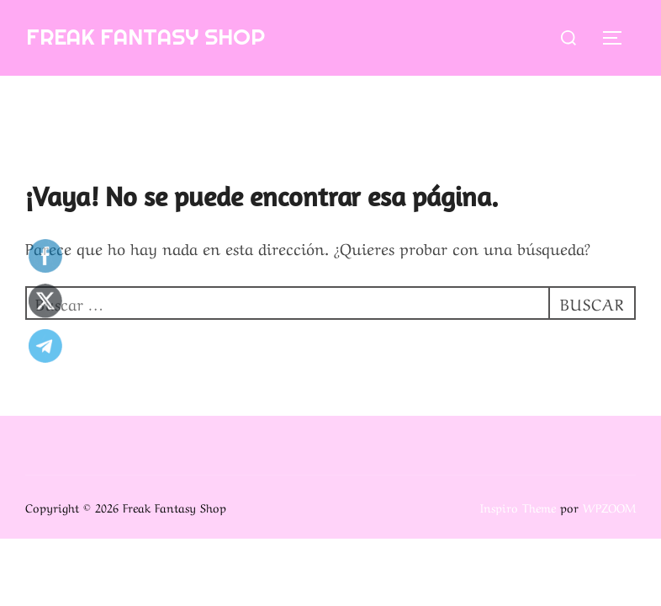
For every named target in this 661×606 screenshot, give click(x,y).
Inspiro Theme (518, 506)
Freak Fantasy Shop (145, 36)
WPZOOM (609, 506)
